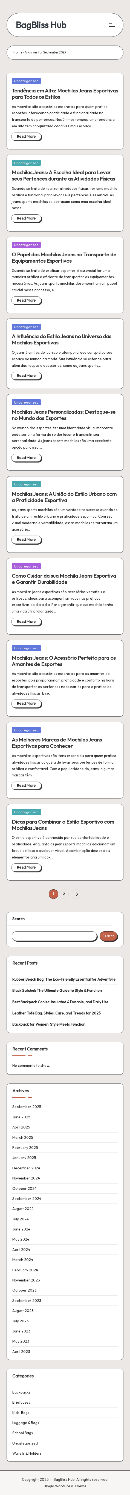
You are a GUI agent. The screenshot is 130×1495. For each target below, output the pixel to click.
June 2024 (21, 1229)
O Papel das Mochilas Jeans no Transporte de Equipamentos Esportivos (64, 257)
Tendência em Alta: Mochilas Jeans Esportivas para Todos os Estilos (65, 93)
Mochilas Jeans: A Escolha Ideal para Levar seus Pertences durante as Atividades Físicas (63, 175)
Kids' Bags (20, 1412)
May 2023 (20, 1341)
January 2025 (24, 1157)
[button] (76, 894)
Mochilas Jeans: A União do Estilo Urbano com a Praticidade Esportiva (64, 497)
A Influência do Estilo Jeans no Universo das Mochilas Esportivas (61, 339)
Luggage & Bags (25, 1422)
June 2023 (21, 1331)
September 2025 (26, 1106)
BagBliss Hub (41, 25)
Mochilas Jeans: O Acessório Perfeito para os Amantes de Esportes (63, 661)
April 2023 (21, 1351)
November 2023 (26, 1280)
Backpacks (21, 1392)
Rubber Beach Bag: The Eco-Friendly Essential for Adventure (63, 979)
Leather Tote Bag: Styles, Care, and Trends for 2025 (56, 1013)
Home (17, 52)
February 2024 (25, 1270)
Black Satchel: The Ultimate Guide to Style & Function (57, 990)
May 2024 (20, 1239)
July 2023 (20, 1321)
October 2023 (24, 1290)
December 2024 (26, 1168)
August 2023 (23, 1310)
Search (18, 918)
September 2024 (26, 1198)
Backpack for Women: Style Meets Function (48, 1024)
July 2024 (20, 1219)
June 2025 (21, 1117)
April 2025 (21, 1127)
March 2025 (22, 1137)
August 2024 (23, 1208)
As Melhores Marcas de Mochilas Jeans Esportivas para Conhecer (57, 742)
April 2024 (21, 1249)
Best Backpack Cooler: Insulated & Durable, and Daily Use (60, 1001)
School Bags (22, 1432)
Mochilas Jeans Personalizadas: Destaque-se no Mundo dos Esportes (63, 415)
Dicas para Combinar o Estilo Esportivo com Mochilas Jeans (63, 824)
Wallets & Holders (27, 1453)
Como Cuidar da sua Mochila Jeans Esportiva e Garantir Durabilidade (64, 578)
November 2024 (26, 1178)
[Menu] (111, 24)
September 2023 (26, 1300)
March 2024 (22, 1259)
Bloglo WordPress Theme (65, 1486)
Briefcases (21, 1402)
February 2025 (25, 1147)
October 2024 (24, 1188)
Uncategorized (26, 81)
